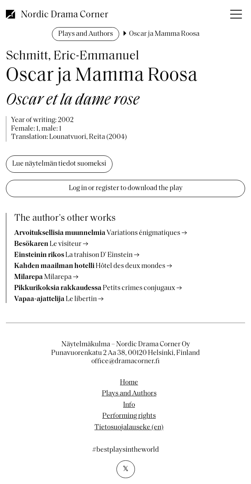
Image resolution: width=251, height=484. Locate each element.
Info (129, 405)
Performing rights (129, 416)
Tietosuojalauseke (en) (129, 427)
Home (129, 382)
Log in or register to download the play (126, 188)
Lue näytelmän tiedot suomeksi (59, 164)
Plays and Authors (85, 34)
